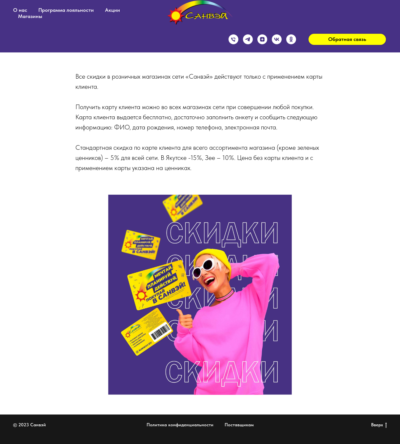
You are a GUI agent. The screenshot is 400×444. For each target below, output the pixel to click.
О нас (20, 10)
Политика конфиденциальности (180, 424)
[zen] (262, 39)
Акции (112, 10)
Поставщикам (239, 424)
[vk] (277, 39)
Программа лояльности (66, 10)
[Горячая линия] (233, 39)
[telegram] (248, 39)
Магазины (30, 16)
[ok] (291, 39)
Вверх (379, 425)
